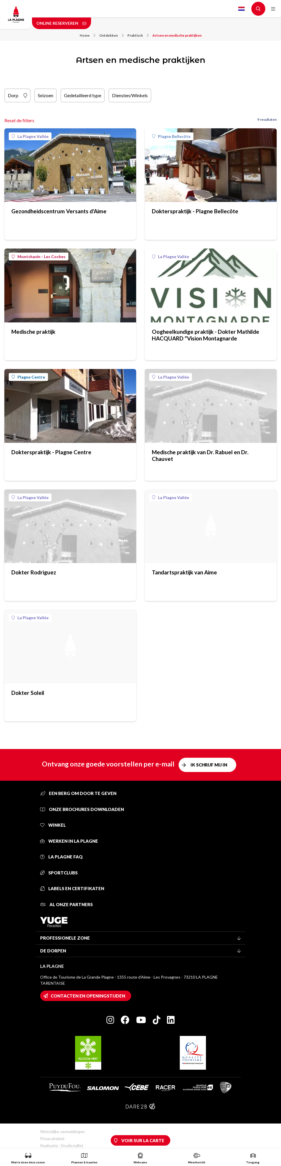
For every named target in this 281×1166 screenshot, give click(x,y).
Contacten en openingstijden (88, 995)
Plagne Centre (28, 377)
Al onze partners (66, 904)
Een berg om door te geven (78, 793)
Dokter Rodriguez (33, 572)
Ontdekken (111, 35)
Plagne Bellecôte (171, 136)
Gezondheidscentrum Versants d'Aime (58, 211)
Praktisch (138, 35)
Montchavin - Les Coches (38, 256)
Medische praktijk (33, 331)
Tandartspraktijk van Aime (184, 572)
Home (87, 35)
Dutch (241, 9)
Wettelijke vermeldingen (62, 1131)
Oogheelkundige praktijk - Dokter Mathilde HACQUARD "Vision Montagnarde (205, 335)
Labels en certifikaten (72, 888)
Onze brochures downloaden (82, 809)
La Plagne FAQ (61, 856)
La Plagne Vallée (30, 136)
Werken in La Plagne (69, 841)
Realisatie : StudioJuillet (61, 1145)
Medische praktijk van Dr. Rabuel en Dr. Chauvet (200, 455)
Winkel (53, 825)
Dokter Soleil (27, 692)
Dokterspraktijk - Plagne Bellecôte (195, 211)
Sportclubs (59, 872)
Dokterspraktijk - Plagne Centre (51, 452)
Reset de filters (19, 120)
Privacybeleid (52, 1138)
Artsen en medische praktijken (177, 35)
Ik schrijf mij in (209, 764)
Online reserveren (61, 23)
